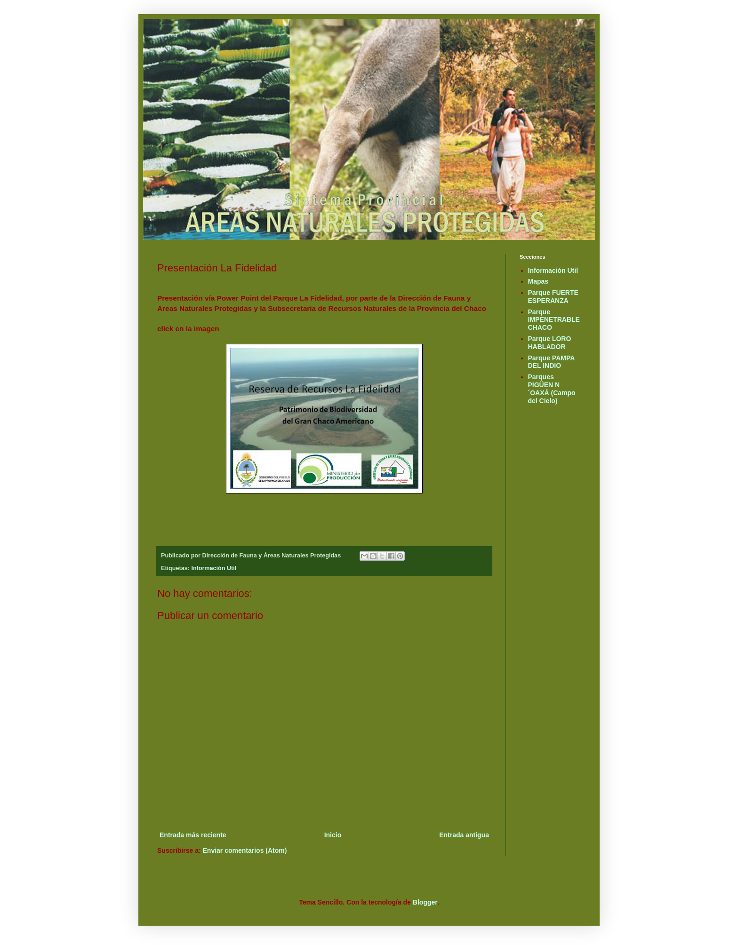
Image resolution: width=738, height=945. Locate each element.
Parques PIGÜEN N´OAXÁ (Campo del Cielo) (552, 388)
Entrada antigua (464, 835)
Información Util (213, 568)
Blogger (425, 902)
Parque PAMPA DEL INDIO (551, 362)
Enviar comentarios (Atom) (245, 850)
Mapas (538, 281)
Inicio (333, 835)
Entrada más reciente (193, 835)
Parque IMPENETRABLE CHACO (554, 320)
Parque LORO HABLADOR (549, 342)
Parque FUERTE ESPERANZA (553, 296)
